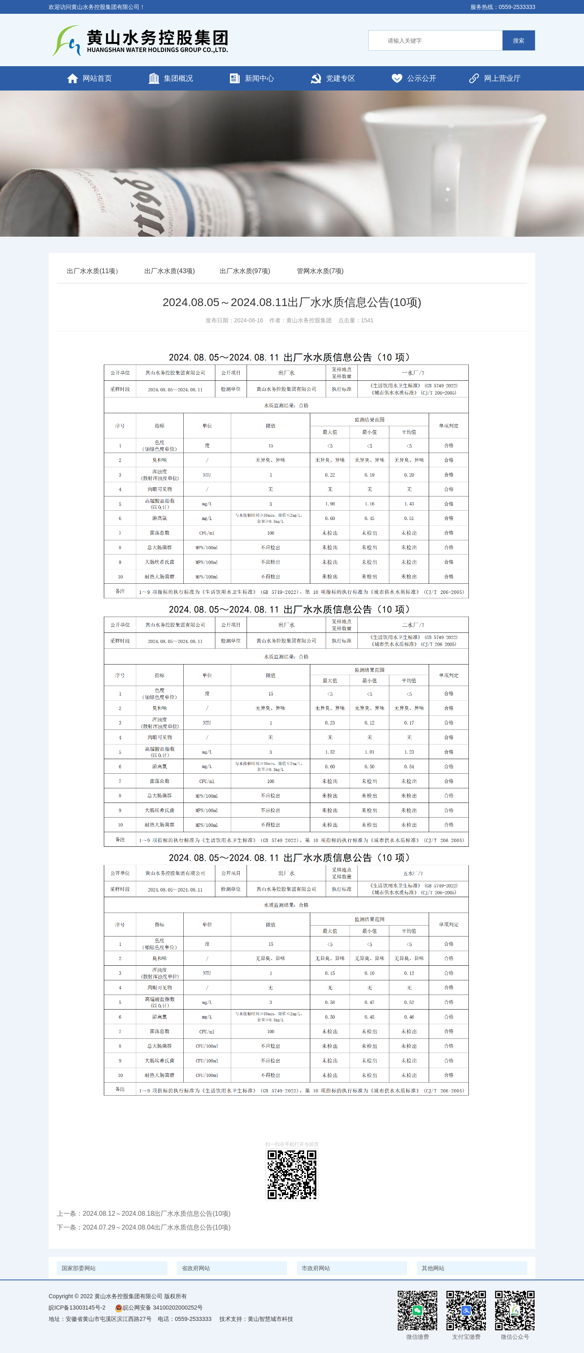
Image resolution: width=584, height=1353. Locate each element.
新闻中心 (251, 78)
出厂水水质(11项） (94, 271)
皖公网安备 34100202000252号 (159, 1307)
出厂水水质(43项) (169, 271)
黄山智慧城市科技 (270, 1319)
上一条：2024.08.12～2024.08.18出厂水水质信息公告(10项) (144, 1213)
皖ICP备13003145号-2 (77, 1307)
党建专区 (332, 78)
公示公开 (413, 78)
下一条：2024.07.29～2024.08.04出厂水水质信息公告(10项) (144, 1227)
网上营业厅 (494, 78)
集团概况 (170, 78)
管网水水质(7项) (320, 271)
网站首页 (89, 78)
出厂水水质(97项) (245, 271)
